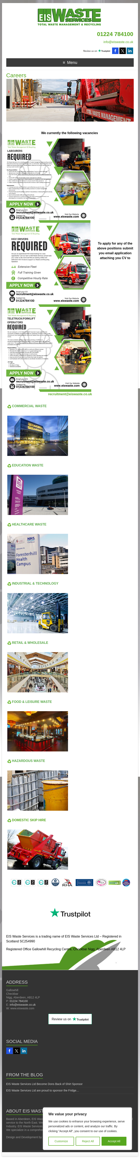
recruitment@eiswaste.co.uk (70, 394)
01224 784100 (19, 1001)
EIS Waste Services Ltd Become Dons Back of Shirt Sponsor (44, 1084)
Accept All (114, 1141)
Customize (61, 1141)
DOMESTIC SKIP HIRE (21, 820)
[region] (87, 1128)
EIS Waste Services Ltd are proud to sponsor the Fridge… (42, 1090)
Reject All (88, 1141)
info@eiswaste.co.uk (118, 42)
